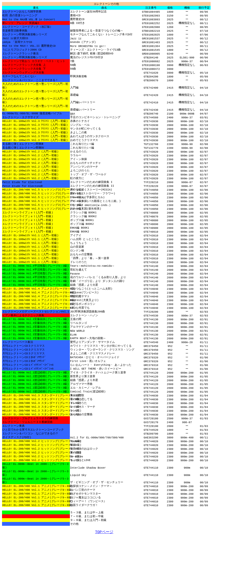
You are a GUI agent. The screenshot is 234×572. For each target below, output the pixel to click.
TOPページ (104, 567)
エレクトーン (106, 4)
